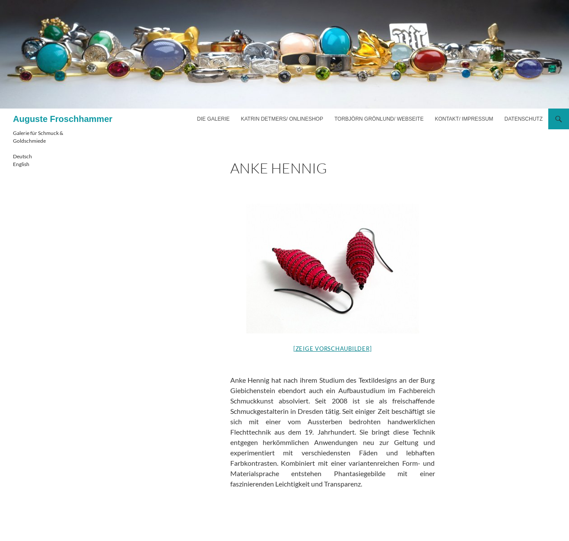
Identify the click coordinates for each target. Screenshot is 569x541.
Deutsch (22, 156)
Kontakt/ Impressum (464, 119)
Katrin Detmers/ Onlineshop (282, 119)
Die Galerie (213, 119)
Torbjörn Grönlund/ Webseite (378, 119)
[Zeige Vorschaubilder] (332, 348)
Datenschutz (524, 119)
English (21, 164)
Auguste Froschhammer (62, 119)
